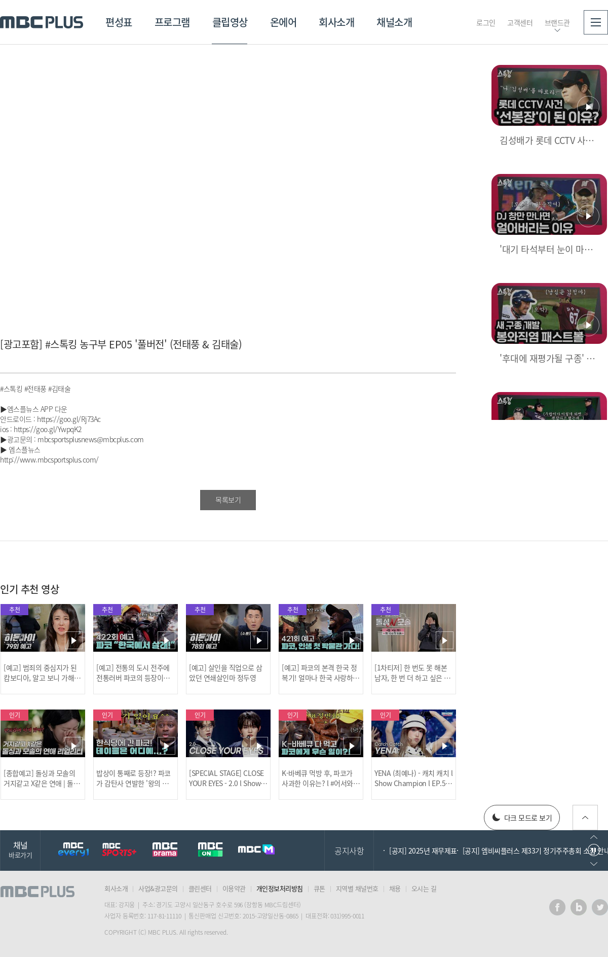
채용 (395, 888)
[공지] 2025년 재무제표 (423, 850)
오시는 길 (424, 888)
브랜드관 (557, 22)
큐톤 (319, 888)
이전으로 (593, 837)
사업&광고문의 (158, 888)
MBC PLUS (41, 22)
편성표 (118, 22)
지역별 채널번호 (357, 888)
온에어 (283, 22)
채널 (20, 849)
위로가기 (585, 817)
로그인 (486, 22)
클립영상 (230, 22)
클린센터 (200, 888)
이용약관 (234, 888)
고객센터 (520, 22)
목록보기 (228, 499)
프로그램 (172, 22)
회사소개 (336, 22)
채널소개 (394, 22)
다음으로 (593, 864)
